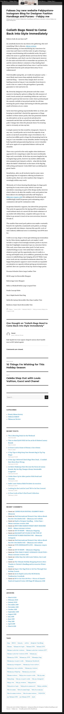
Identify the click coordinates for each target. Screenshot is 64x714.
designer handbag (37, 643)
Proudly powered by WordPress (28, 709)
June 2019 (11, 619)
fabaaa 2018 (30, 646)
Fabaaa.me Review (14, 419)
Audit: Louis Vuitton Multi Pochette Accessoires (24, 483)
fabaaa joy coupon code (15, 661)
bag (8, 643)
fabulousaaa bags (24, 690)
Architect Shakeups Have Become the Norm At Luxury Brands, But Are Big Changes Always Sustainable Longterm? (26, 469)
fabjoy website (42, 686)
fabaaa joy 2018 (12, 657)
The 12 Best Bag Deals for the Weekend (21, 436)
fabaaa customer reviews (15, 650)
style (33, 697)
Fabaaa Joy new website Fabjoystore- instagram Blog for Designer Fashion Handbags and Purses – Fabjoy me (30, 13)
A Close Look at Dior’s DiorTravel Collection (23, 493)
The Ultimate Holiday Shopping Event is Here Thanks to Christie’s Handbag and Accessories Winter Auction (27, 564)
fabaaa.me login (19, 646)
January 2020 (12, 602)
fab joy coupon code (23, 679)
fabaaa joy (33, 654)
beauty (20, 643)
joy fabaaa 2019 (25, 697)
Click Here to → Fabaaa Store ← (9, 1)
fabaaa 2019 (41, 646)
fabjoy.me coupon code (14, 197)
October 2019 (12, 609)
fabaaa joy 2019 (25, 657)
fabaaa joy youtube (28, 672)
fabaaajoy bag (36, 657)
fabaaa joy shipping (13, 672)
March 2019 (12, 626)
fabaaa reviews (12, 675)
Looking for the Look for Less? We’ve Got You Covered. (27, 488)
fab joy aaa (40, 675)
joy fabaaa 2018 (12, 697)
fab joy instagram (38, 679)
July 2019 (11, 616)
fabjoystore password (28, 686)
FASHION (41, 693)
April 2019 (11, 624)
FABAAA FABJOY (27, 309)
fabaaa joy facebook (32, 661)
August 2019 (12, 614)
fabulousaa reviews (29, 693)
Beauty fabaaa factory (15, 414)
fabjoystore (32, 682)
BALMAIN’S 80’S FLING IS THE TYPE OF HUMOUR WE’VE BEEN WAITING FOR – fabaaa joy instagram (25, 535)
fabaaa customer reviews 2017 (36, 650)
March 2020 (12, 597)
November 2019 (13, 607)
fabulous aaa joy (37, 690)
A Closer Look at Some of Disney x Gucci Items (24, 448)
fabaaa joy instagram (14, 664)
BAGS (14, 643)
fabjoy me (10, 682)
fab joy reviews (31, 46)
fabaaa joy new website (15, 668)
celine (27, 643)
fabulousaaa (11, 690)
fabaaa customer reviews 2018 (17, 654)
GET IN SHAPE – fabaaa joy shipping (27, 531)
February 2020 (13, 600)
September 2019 (13, 612)
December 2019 (13, 605)
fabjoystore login (13, 686)
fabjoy (11, 309)
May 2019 (11, 621)
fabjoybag (10, 679)
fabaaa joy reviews (31, 668)
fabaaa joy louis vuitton (31, 664)
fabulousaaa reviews (14, 693)
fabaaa (9, 646)
